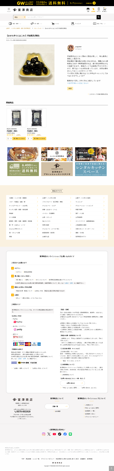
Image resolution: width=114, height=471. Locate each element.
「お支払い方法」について (38, 368)
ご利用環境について (67, 374)
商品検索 (28, 459)
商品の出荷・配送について (23, 291)
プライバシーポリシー (91, 417)
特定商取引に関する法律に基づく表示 (67, 459)
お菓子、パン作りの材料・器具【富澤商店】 (18, 28)
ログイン (18, 272)
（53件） (38, 135)
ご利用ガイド (88, 405)
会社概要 (57, 411)
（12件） (18, 135)
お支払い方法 (38, 291)
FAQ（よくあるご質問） (91, 408)
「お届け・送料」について (20, 368)
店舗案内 (83, 459)
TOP (23, 459)
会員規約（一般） (89, 411)
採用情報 (89, 459)
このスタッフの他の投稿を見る (98, 94)
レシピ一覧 (36, 459)
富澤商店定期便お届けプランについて (59, 280)
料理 (70, 88)
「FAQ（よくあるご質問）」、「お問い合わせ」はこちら (78, 387)
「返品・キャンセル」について (70, 361)
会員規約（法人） (89, 414)
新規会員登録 (27, 272)
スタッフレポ (37, 28)
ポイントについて (40, 280)
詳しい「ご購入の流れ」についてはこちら (28, 298)
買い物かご (19, 280)
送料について (28, 280)
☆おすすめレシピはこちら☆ (78, 83)
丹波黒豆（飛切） (12, 131)
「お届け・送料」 (68, 283)
